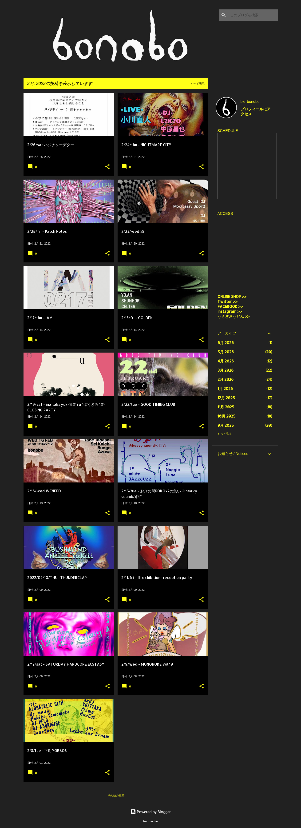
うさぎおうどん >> (236, 316)
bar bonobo (250, 102)
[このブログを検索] (253, 15)
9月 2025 (226, 425)
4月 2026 (226, 360)
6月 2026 (226, 342)
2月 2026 (226, 379)
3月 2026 (226, 370)
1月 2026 (225, 388)
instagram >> (230, 311)
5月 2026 (226, 351)
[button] (107, 167)
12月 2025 (226, 397)
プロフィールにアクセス (256, 111)
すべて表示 (197, 83)
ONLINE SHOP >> (232, 296)
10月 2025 (226, 416)
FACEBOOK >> (230, 306)
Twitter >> (228, 301)
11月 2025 (226, 406)
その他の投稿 (115, 795)
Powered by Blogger (150, 812)
